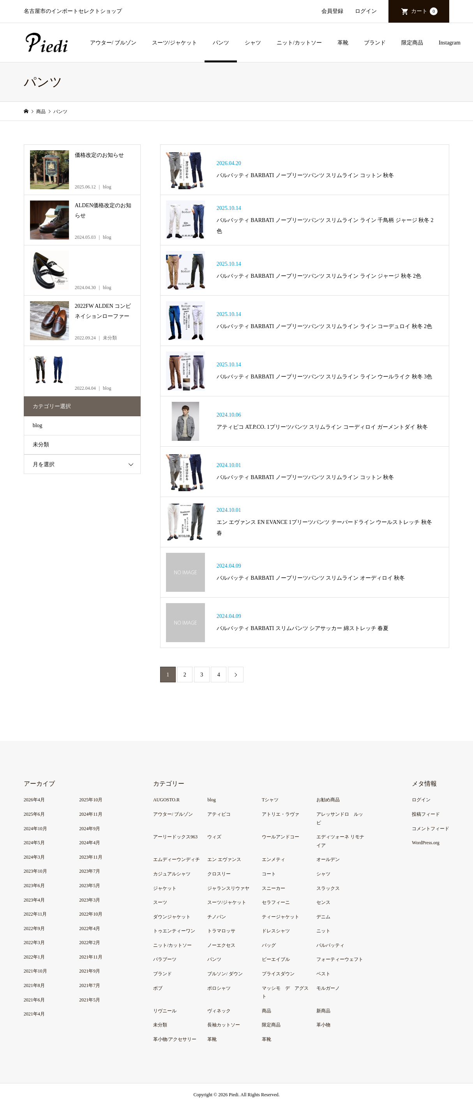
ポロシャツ (219, 988)
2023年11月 (90, 857)
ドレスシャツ (276, 931)
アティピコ (219, 814)
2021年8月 (34, 985)
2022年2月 (89, 942)
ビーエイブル (276, 959)
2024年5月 (34, 842)
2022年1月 (34, 957)
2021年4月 (34, 1014)
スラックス (328, 888)
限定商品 (412, 43)
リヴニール (164, 1011)
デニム (323, 917)
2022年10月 (90, 914)
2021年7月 (89, 985)
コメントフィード (430, 828)
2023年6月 (34, 885)
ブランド (375, 43)
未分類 (41, 444)
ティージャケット (280, 917)
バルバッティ (330, 945)
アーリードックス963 (175, 837)
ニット (323, 931)
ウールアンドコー (280, 837)
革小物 (323, 1025)
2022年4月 (89, 928)
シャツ (253, 43)
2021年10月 (35, 971)
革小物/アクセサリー (174, 1039)
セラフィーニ (276, 902)
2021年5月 (89, 1000)
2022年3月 (34, 942)
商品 (266, 1011)
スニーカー (273, 888)
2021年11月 (90, 957)
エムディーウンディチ (176, 859)
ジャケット (164, 888)
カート (424, 11)
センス (323, 902)
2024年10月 (35, 828)
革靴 (342, 43)
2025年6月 (34, 814)
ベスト (323, 973)
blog (37, 425)
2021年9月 (89, 971)
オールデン (328, 859)
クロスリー (219, 874)
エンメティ (273, 859)
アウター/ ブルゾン (113, 43)
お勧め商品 (328, 799)
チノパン (216, 917)
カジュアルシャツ (172, 874)
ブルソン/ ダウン (224, 973)
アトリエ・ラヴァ (280, 814)
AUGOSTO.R (166, 799)
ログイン (366, 11)
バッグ (269, 945)
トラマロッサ (221, 931)
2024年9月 (89, 828)
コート (269, 874)
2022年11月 (35, 914)
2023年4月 (34, 900)
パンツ (221, 43)
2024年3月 (34, 857)
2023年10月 (35, 871)
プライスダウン (278, 973)
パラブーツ (164, 959)
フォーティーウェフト (339, 959)
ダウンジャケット (172, 917)
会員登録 (332, 11)
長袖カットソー (223, 1025)
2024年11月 (90, 814)
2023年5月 (89, 885)
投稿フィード (426, 814)
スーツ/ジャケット (174, 43)
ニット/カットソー (299, 43)
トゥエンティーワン (174, 931)
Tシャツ (270, 799)
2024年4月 (89, 842)
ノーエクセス (221, 945)
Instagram (450, 43)
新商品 (323, 1011)
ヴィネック (219, 1011)
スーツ (160, 902)
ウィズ (214, 837)
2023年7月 (89, 871)
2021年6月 (34, 1000)
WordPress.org (425, 842)
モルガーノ (328, 988)
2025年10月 (90, 799)
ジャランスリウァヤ (228, 888)
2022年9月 (34, 928)
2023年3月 (89, 900)
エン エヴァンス (224, 859)
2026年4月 (34, 799)
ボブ (157, 988)
